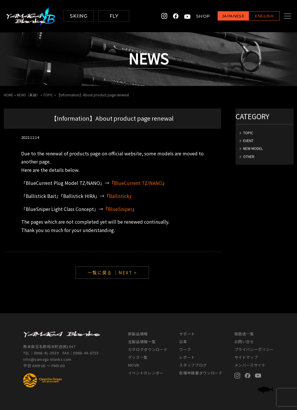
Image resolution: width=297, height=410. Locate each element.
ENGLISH (256, 16)
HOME (8, 94)
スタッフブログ (193, 364)
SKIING (78, 16)
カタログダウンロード (148, 349)
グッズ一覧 (138, 357)
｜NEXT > (125, 272)
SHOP (196, 16)
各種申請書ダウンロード (201, 372)
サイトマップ (246, 357)
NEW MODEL (253, 148)
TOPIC (248, 132)
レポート (187, 357)
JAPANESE (226, 16)
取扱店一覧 (244, 333)
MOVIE (134, 364)
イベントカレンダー (146, 372)
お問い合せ (244, 341)
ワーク (185, 349)
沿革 (183, 341)
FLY (114, 16)
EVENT (248, 140)
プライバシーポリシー (254, 349)
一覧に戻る (100, 272)
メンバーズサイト (250, 364)
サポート (187, 333)
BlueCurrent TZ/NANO (138, 182)
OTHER (248, 156)
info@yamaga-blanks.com (47, 359)
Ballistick (119, 195)
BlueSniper (120, 208)
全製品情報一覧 (142, 341)
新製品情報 (138, 333)
